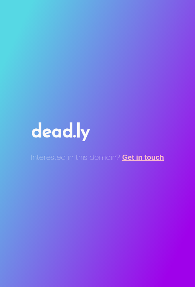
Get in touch (143, 157)
